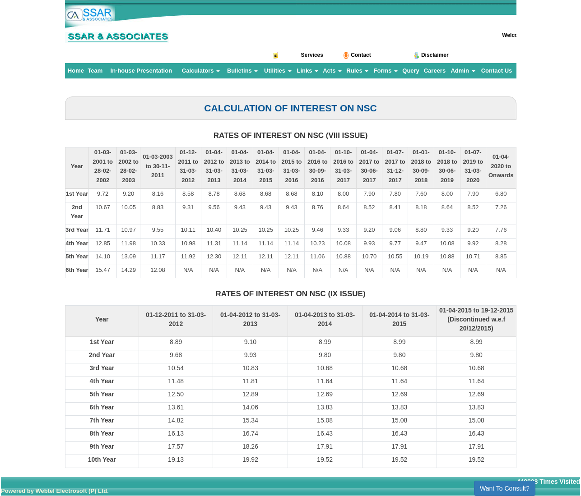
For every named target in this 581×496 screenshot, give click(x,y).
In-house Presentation (141, 70)
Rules (357, 70)
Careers (435, 70)
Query (410, 70)
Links (307, 70)
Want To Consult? (505, 488)
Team (95, 70)
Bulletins (242, 70)
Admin (463, 70)
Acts (332, 70)
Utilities (278, 70)
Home (76, 70)
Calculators (201, 70)
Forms (386, 70)
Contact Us (496, 70)
